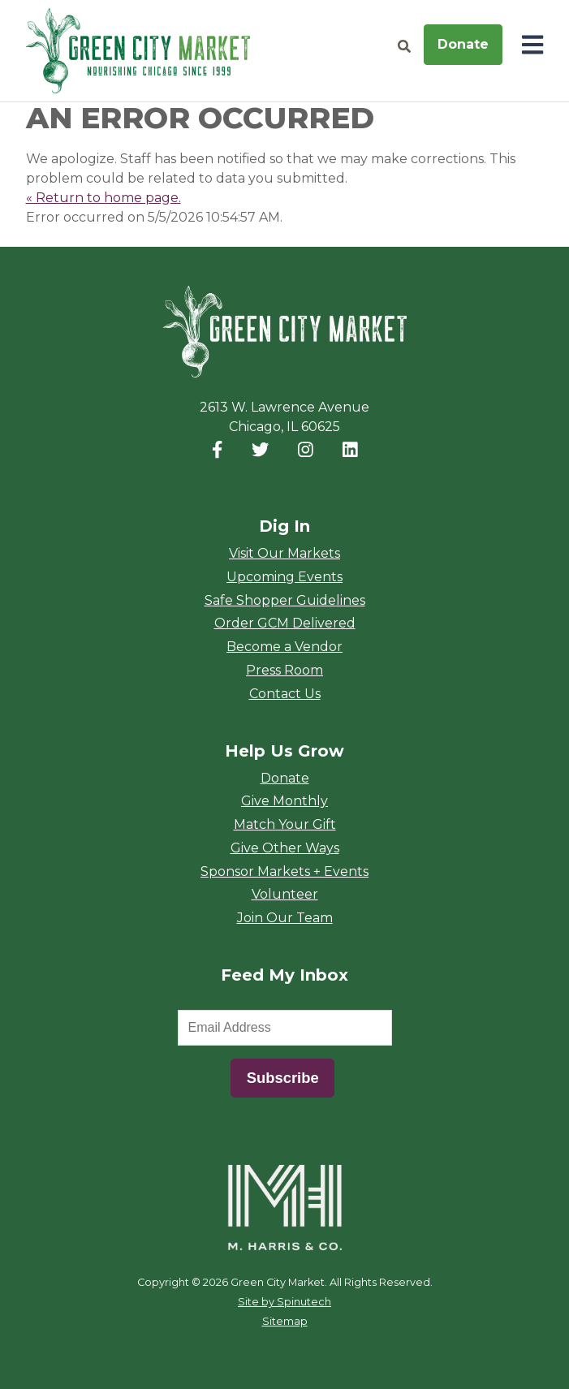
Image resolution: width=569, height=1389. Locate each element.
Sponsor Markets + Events (284, 871)
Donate (463, 44)
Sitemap (285, 1321)
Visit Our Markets (284, 553)
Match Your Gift (285, 824)
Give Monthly (284, 801)
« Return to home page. (103, 197)
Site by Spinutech (284, 1302)
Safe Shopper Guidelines (285, 600)
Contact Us (285, 693)
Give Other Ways (285, 848)
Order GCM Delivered (285, 623)
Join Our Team (285, 917)
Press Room (284, 670)
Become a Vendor (284, 646)
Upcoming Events (284, 577)
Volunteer (285, 894)
